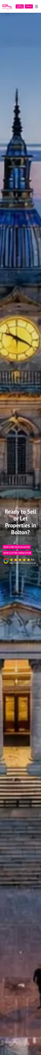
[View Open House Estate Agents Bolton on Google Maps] (20, 563)
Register (28, 6)
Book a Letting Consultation (17, 553)
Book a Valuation (20, 6)
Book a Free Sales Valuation (17, 547)
